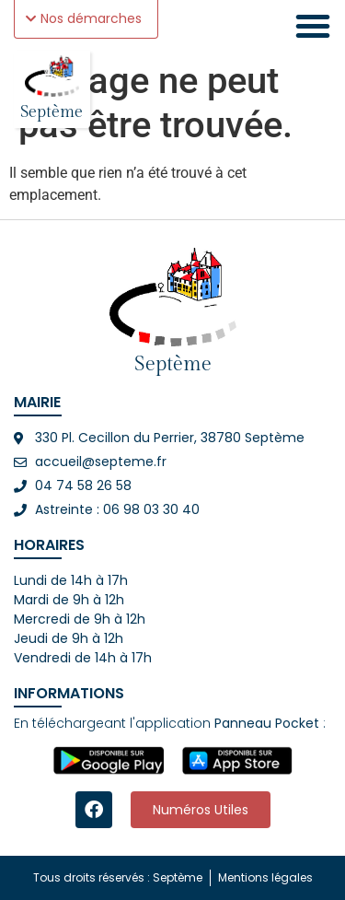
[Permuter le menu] (312, 25)
